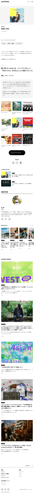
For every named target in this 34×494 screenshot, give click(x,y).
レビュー (20, 474)
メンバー (2, 482)
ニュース (3, 475)
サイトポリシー (30, 489)
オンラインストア (5, 477)
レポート (20, 476)
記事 (20, 470)
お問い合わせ (25, 489)
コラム (20, 473)
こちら (7, 59)
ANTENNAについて (5, 480)
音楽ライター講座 (11, 43)
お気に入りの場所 (5, 473)
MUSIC (2, 249)
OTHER (11, 249)
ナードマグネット (19, 43)
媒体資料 (21, 489)
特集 (2, 470)
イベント (3, 471)
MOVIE (2, 414)
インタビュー (21, 471)
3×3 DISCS (4, 43)
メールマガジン (4, 484)
